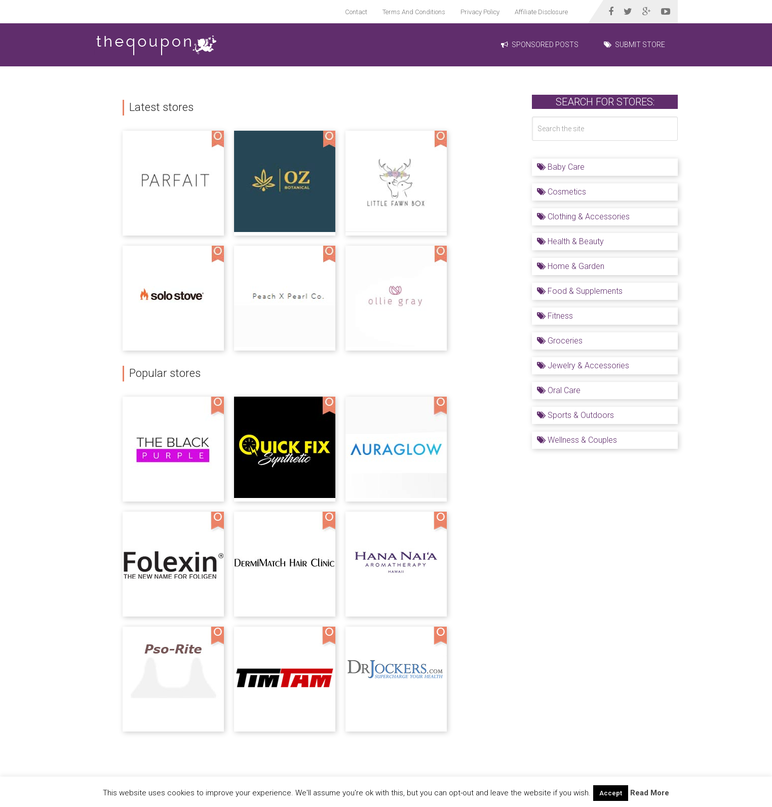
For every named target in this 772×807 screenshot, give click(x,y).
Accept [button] (610, 793)
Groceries (560, 340)
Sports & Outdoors (575, 415)
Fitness (555, 316)
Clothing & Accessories (583, 216)
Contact (356, 12)
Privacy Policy (479, 12)
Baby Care (561, 167)
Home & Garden (570, 266)
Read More (649, 792)
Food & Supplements (580, 291)
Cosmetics (561, 192)
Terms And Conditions (413, 12)
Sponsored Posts (539, 45)
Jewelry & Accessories (583, 365)
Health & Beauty (570, 241)
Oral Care (559, 390)
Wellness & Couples (577, 440)
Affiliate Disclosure (541, 12)
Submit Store (634, 45)
